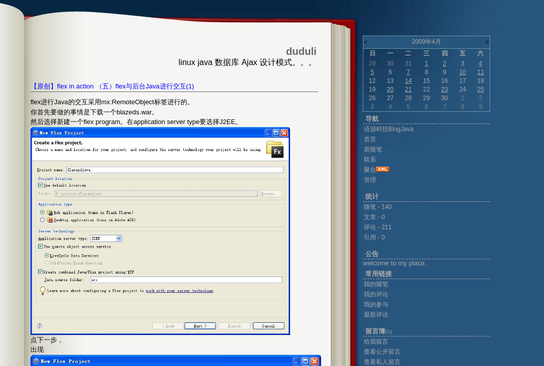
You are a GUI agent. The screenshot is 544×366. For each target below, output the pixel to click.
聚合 (370, 169)
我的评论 (376, 294)
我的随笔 (376, 284)
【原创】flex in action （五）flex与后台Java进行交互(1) (112, 86)
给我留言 (376, 341)
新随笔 (373, 149)
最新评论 (376, 314)
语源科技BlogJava (388, 129)
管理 (370, 180)
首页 (370, 139)
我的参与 (376, 304)
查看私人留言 (382, 361)
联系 (370, 159)
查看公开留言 (382, 351)
